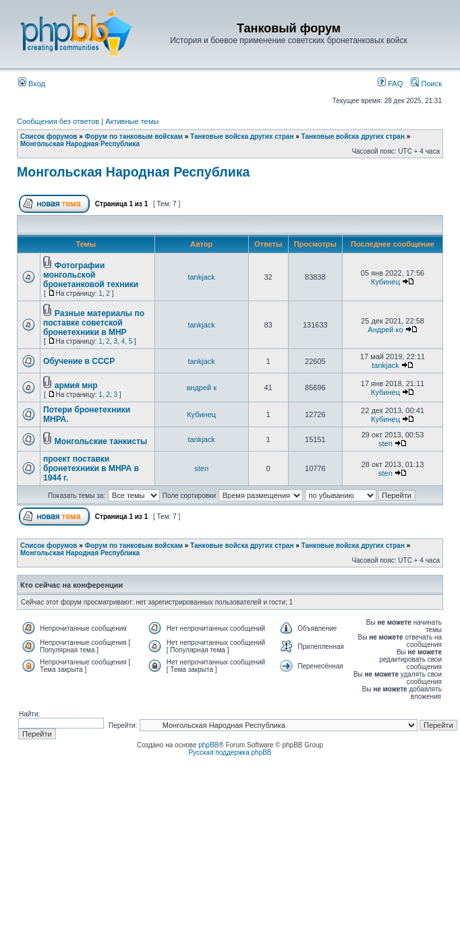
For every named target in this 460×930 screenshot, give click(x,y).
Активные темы (132, 121)
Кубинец (385, 282)
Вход (31, 84)
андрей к (201, 387)
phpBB (208, 745)
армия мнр (76, 385)
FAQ (390, 84)
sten (385, 443)
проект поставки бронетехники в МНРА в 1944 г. (91, 468)
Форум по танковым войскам (134, 136)
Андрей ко (385, 330)
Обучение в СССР (79, 361)
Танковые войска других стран (241, 136)
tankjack (201, 277)
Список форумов (49, 136)
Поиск (426, 84)
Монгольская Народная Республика (80, 144)
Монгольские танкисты (101, 441)
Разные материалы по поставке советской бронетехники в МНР (93, 323)
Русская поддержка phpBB (229, 752)
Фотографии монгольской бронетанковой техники (90, 275)
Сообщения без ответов (58, 121)
